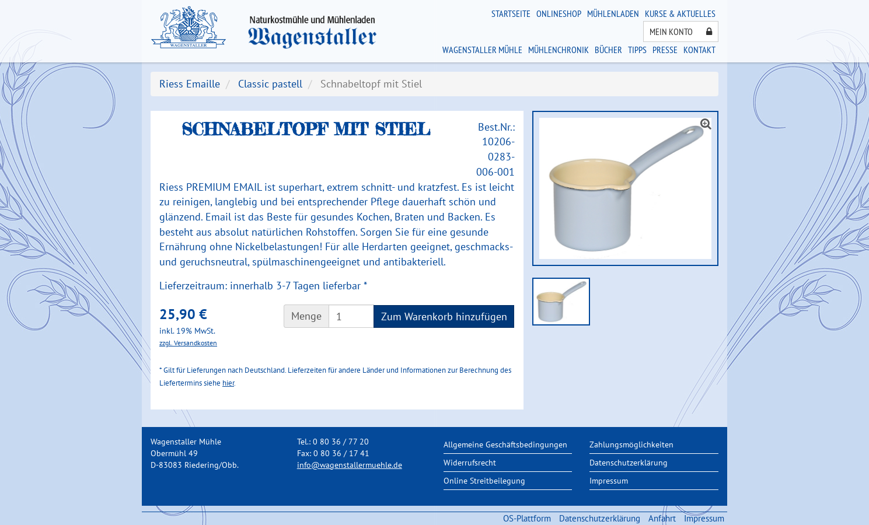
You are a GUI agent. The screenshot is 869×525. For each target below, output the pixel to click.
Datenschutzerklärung (628, 462)
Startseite (511, 13)
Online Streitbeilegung (484, 480)
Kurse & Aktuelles (680, 13)
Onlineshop (558, 13)
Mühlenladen (613, 13)
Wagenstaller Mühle (482, 49)
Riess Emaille (189, 83)
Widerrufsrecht (470, 462)
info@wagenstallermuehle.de (349, 465)
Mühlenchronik (558, 49)
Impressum (608, 480)
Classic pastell (270, 83)
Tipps (637, 49)
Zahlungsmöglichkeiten (631, 444)
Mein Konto (681, 31)
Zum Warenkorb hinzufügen (444, 316)
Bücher (608, 49)
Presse (665, 49)
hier (228, 383)
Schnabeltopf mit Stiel (371, 83)
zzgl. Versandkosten (188, 342)
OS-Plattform (527, 518)
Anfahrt (662, 518)
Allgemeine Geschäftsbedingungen (505, 444)
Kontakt (699, 49)
